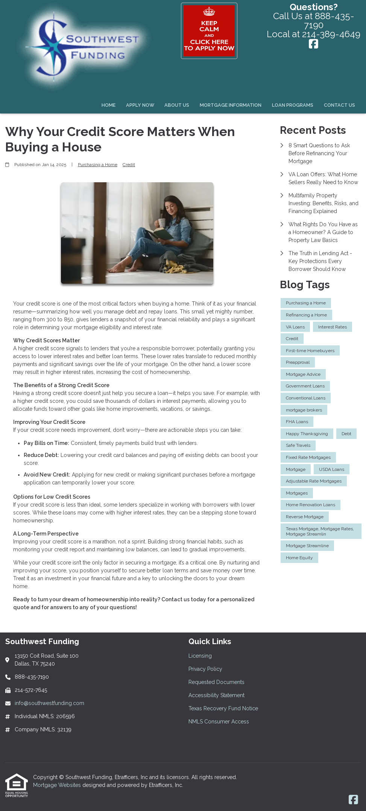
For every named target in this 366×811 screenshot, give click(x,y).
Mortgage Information (230, 105)
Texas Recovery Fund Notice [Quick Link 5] (223, 708)
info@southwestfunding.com (49, 703)
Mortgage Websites (57, 785)
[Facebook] (313, 44)
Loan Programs (292, 105)
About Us (176, 105)
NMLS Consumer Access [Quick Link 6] (218, 722)
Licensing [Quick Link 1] (200, 656)
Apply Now (140, 105)
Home (108, 105)
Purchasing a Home (97, 164)
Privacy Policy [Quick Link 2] (205, 669)
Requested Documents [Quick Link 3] (216, 682)
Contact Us (339, 105)
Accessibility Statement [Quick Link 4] (216, 695)
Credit (129, 164)
